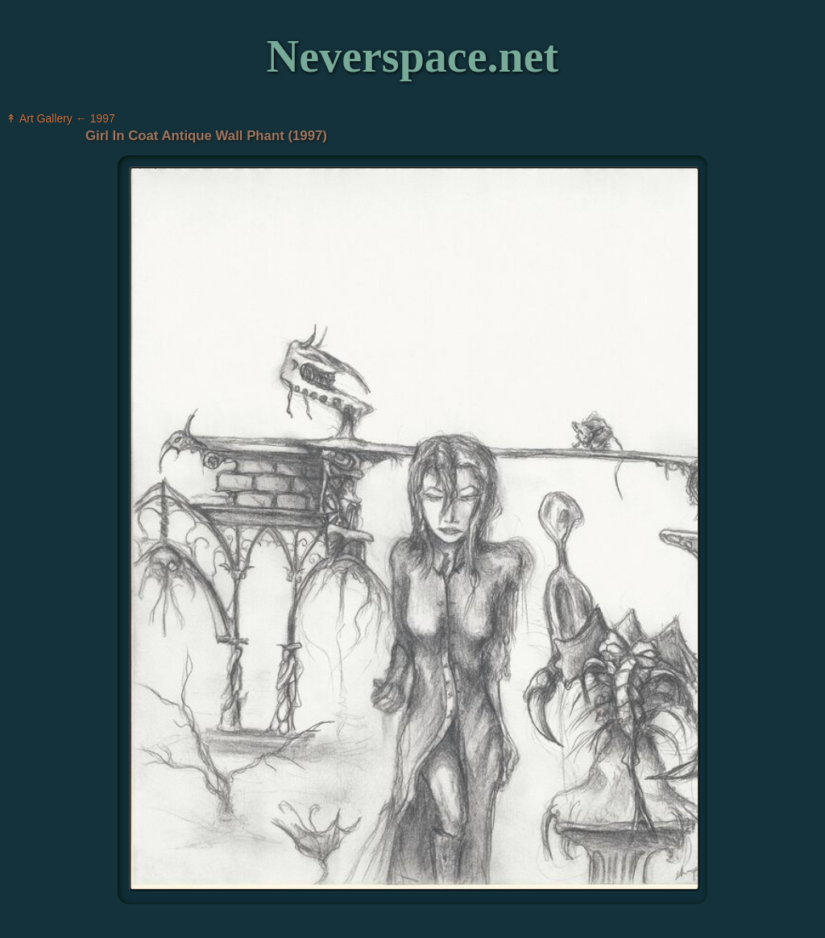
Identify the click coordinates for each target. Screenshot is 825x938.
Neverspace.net (412, 56)
